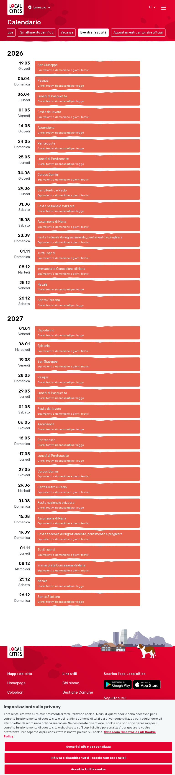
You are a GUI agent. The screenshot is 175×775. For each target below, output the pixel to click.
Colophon (15, 692)
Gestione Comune (77, 692)
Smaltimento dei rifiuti (37, 32)
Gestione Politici (76, 702)
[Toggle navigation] (163, 7)
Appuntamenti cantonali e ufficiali (138, 32)
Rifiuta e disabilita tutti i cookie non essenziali (88, 763)
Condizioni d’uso (21, 702)
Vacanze (67, 32)
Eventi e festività (93, 32)
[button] (39, 7)
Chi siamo (70, 683)
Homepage (16, 683)
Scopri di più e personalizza (88, 752)
